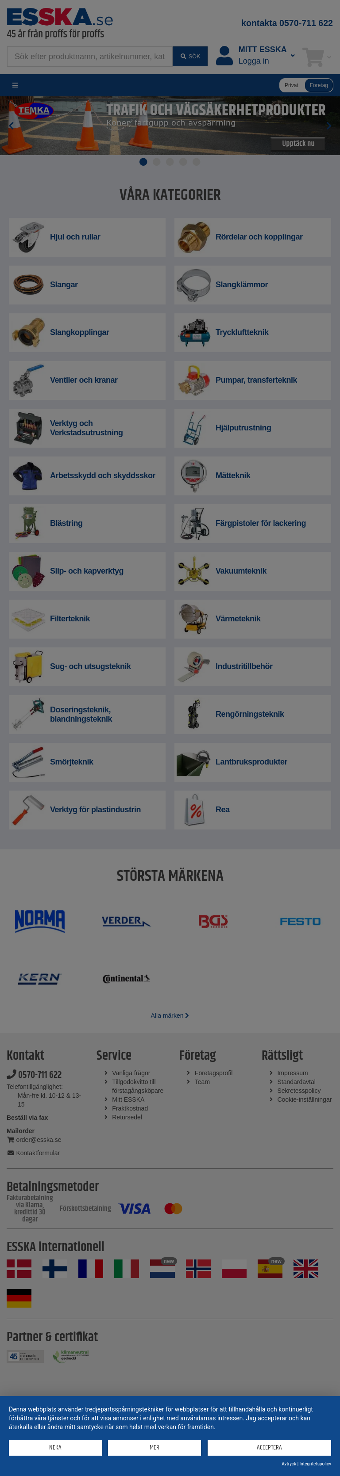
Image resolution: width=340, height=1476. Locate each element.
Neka (55, 1447)
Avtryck (289, 1463)
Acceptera (269, 1447)
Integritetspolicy (315, 1463)
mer (154, 1447)
